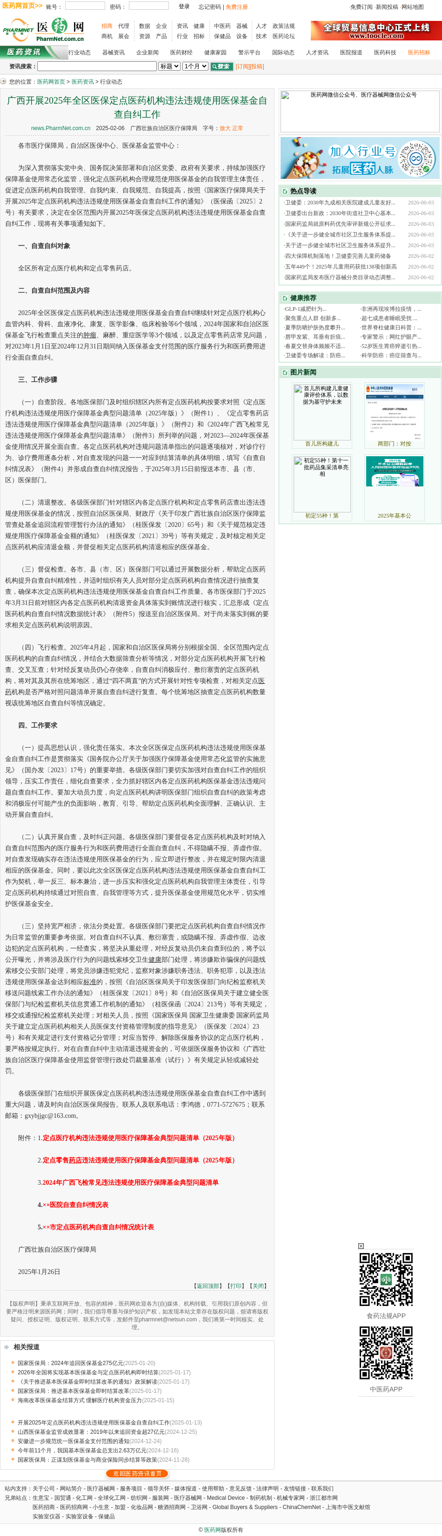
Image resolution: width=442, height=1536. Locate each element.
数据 (144, 26)
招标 (199, 36)
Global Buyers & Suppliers (245, 1507)
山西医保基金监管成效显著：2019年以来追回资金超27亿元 (91, 1432)
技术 (261, 36)
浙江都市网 (324, 1498)
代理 (123, 26)
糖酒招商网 (172, 1507)
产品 (161, 36)
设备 (242, 36)
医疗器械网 (101, 1488)
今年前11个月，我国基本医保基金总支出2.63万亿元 (82, 1450)
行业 (182, 36)
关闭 (258, 1286)
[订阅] (242, 66)
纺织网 (139, 1498)
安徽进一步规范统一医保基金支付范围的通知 (73, 1441)
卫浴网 (200, 1507)
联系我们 (322, 1488)
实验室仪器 (46, 1516)
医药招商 (44, 1507)
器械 (242, 26)
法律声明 (267, 1488)
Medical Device (226, 1498)
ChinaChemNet (301, 1507)
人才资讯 (317, 52)
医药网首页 (51, 82)
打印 (235, 1286)
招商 (107, 26)
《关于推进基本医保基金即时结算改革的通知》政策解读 (87, 1381)
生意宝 (41, 1498)
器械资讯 (113, 52)
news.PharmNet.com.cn (60, 128)
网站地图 (413, 7)
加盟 (120, 1507)
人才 (261, 26)
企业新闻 (147, 52)
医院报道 (351, 52)
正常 (237, 128)
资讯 (182, 26)
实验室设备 (80, 1516)
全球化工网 (112, 1498)
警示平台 (249, 52)
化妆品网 (142, 1507)
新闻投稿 (387, 7)
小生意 (101, 1507)
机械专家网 (291, 1498)
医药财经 (181, 52)
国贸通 (62, 1498)
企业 (161, 26)
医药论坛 (284, 36)
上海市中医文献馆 (348, 1507)
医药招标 (419, 52)
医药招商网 (74, 1507)
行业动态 (79, 52)
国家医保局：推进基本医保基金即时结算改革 (73, 1391)
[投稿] (257, 66)
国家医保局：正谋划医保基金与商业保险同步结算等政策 (87, 1460)
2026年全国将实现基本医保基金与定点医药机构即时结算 (88, 1372)
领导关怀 (158, 1488)
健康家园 (215, 52)
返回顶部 (208, 1286)
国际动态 (283, 52)
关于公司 (44, 1488)
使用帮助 (213, 1488)
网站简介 (71, 1488)
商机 (107, 36)
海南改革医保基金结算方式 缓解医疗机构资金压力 (80, 1400)
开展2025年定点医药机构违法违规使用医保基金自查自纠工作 (94, 1422)
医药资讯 (83, 82)
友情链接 (295, 1488)
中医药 (222, 26)
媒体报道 (185, 1488)
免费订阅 (361, 7)
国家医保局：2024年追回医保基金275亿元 (70, 1363)
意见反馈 (240, 1488)
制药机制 (261, 1498)
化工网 (84, 1498)
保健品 (222, 36)
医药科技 (385, 52)
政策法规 (284, 26)
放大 (225, 128)
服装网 (160, 1498)
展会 (123, 36)
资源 (144, 36)
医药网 (212, 1530)
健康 (199, 26)
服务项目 (131, 1488)
